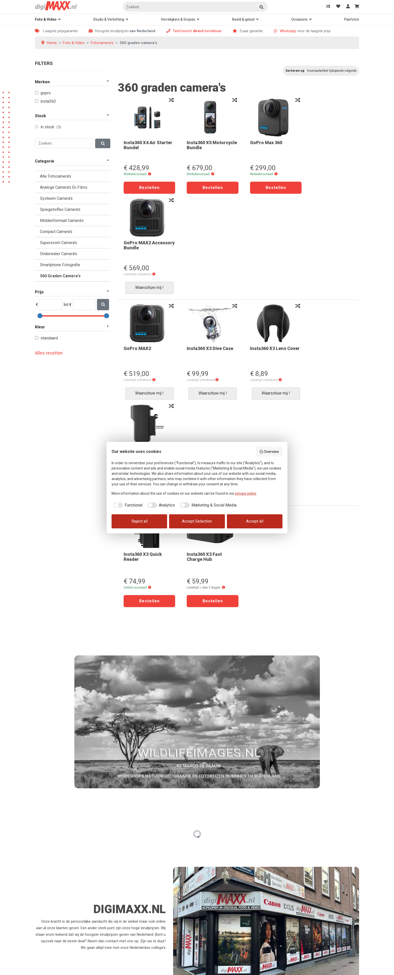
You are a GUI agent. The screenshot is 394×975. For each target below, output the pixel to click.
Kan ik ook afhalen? (134, 850)
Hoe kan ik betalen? (134, 840)
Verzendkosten (130, 881)
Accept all (254, 521)
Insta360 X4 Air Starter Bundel (148, 145)
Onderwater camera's (58, 253)
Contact (290, 861)
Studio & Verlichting (108, 19)
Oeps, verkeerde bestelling (139, 871)
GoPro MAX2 (137, 248)
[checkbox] (127, 505)
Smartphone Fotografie (60, 264)
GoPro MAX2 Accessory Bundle (324, 145)
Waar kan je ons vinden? (304, 840)
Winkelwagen (128, 891)
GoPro (45, 93)
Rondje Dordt (294, 850)
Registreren (210, 840)
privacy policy (245, 493)
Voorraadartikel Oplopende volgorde (332, 70)
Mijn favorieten (130, 902)
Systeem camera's (56, 198)
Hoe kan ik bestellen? (135, 830)
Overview (269, 451)
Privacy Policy (212, 891)
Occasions (299, 19)
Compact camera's (56, 231)
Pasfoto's (351, 19)
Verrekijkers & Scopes (178, 19)
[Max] (84, 304)
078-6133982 (52, 849)
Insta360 (48, 101)
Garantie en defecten (135, 946)
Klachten (208, 871)
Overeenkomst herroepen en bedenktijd (150, 925)
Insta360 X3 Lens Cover (262, 251)
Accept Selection (197, 521)
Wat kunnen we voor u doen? (225, 861)
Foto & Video (46, 19)
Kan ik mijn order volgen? (138, 861)
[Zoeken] (195, 7)
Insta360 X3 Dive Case (207, 248)
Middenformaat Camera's (62, 220)
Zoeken (261, 7)
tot (66, 304)
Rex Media (62, 970)
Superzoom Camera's (58, 242)
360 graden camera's (60, 276)
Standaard (49, 338)
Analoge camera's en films (63, 187)
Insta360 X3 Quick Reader (143, 356)
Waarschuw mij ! (329, 187)
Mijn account (211, 850)
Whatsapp (288, 31)
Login (205, 830)
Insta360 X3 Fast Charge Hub (201, 356)
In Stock (47, 127)
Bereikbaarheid (213, 881)
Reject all (139, 521)
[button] (149, 174)
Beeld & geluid (243, 19)
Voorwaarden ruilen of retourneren (146, 935)
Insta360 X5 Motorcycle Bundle (204, 145)
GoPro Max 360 (260, 142)
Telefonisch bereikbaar (197, 31)
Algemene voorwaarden (220, 902)
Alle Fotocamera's (55, 176)
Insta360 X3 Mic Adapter (321, 251)
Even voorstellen (297, 830)
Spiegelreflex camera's (60, 209)
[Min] (50, 304)
